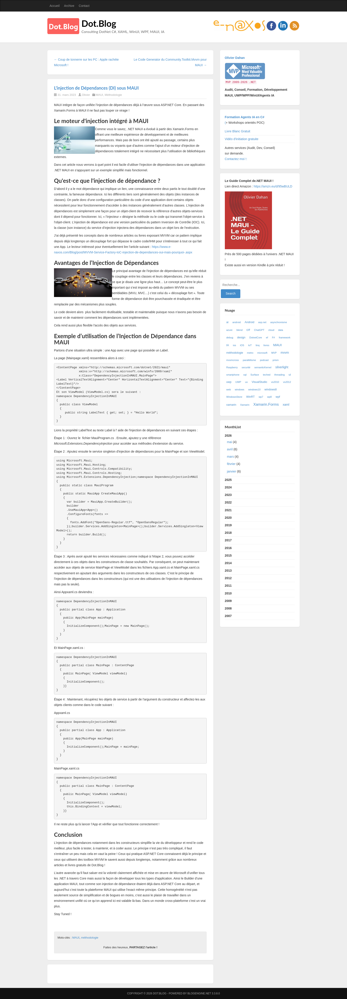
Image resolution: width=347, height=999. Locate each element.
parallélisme (249, 360)
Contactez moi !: (236, 159)
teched (266, 374)
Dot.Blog (98, 23)
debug (229, 337)
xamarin (231, 404)
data (280, 330)
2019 (228, 525)
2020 (228, 517)
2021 (228, 510)
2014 (228, 563)
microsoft (262, 352)
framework (284, 337)
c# (248, 330)
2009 (228, 601)
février (231, 464)
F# (273, 337)
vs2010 (275, 382)
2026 (260, 454)
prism (276, 360)
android (236, 322)
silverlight (281, 367)
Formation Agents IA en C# (244, 117)
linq (257, 345)
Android (249, 322)
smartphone (232, 374)
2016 (228, 548)
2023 (228, 495)
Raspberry (232, 367)
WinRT (250, 396)
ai (227, 322)
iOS (242, 345)
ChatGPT (259, 330)
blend (239, 330)
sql (245, 374)
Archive (69, 6)
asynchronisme (278, 322)
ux (246, 382)
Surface (255, 374)
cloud (271, 330)
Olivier (86, 94)
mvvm (285, 352)
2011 (228, 585)
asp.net (262, 322)
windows (239, 389)
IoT (250, 345)
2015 (228, 555)
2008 (228, 608)
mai (229, 442)
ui (290, 374)
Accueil (55, 6)
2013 (228, 570)
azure (229, 330)
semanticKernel (262, 367)
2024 (228, 487)
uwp (228, 382)
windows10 (254, 389)
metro (250, 352)
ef (267, 337)
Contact (84, 6)
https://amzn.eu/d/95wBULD (272, 186)
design (241, 337)
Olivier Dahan (235, 58)
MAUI (99, 94)
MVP (274, 352)
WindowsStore (234, 396)
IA (227, 345)
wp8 (269, 396)
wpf (278, 396)
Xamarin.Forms (266, 404)
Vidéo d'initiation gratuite (241, 139)
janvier (231, 471)
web (228, 389)
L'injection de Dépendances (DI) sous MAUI (96, 88)
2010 (228, 593)
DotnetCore (255, 337)
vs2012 (287, 382)
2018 (228, 532)
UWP (238, 382)
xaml (286, 404)
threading (279, 374)
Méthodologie (113, 94)
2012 (228, 578)
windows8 (270, 389)
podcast (264, 360)
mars (230, 456)
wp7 (261, 396)
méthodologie (89, 937)
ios (234, 345)
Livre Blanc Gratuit (237, 131)
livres (266, 345)
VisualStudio (259, 382)
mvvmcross (232, 360)
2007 (228, 616)
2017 (228, 540)
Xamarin (244, 404)
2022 (228, 502)
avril (230, 449)
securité (246, 367)
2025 (228, 480)
